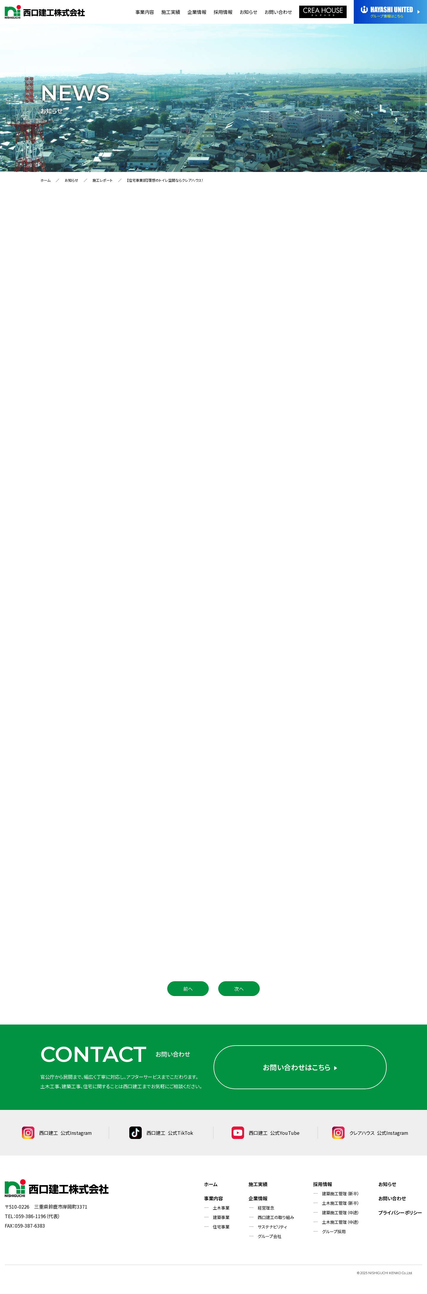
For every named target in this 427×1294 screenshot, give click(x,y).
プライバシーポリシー (400, 1212)
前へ (188, 988)
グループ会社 (269, 1236)
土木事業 (221, 1208)
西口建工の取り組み (276, 1217)
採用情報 (223, 11)
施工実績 (170, 11)
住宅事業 (221, 1227)
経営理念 (266, 1208)
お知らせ (248, 11)
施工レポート (103, 180)
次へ (239, 988)
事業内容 (144, 11)
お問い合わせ (278, 11)
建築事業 (221, 1217)
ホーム (45, 180)
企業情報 (196, 11)
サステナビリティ (272, 1227)
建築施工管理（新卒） (340, 1193)
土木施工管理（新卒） (340, 1203)
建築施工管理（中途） (340, 1212)
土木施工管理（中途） (340, 1222)
